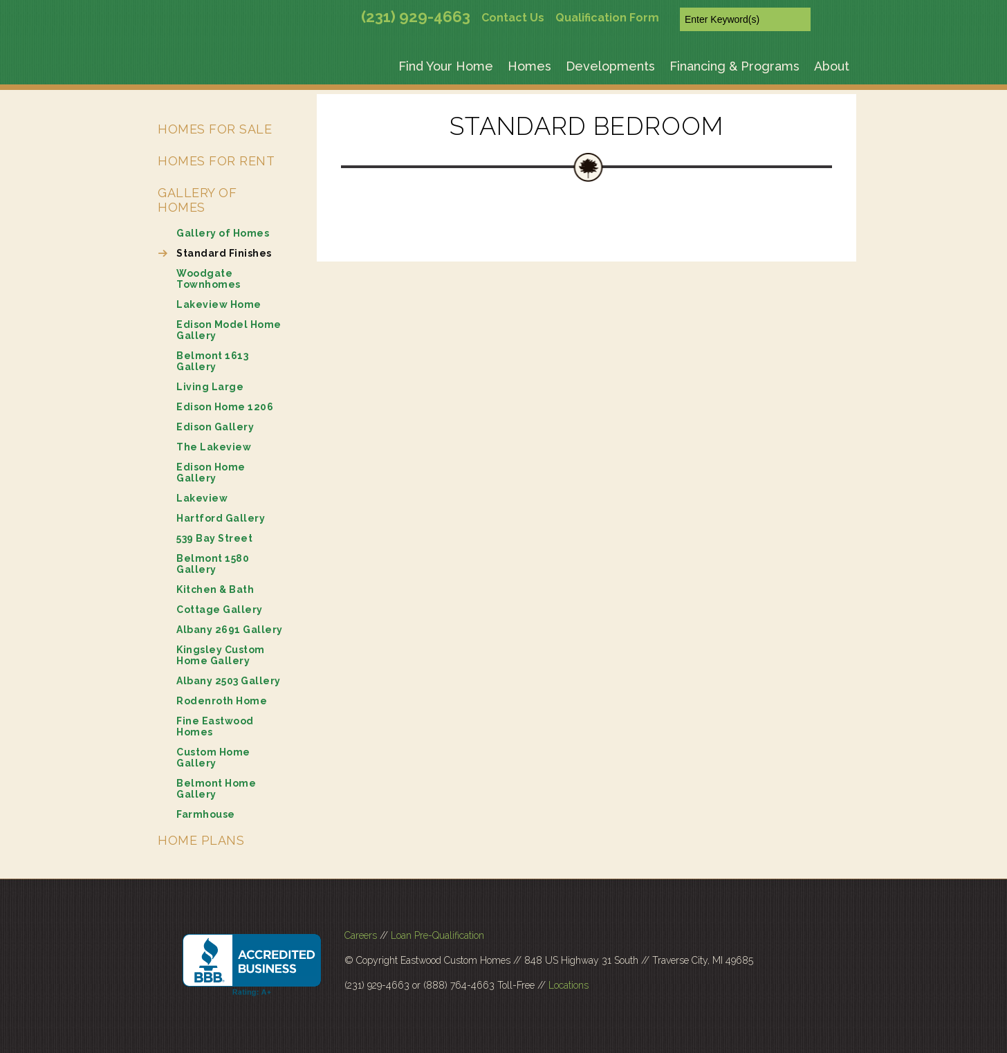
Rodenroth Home (221, 700)
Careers (360, 935)
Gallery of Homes (197, 199)
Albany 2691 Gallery (229, 629)
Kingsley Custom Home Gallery (220, 655)
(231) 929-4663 (415, 17)
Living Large (209, 386)
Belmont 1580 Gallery (212, 564)
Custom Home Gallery (213, 758)
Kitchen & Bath (215, 589)
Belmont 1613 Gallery (212, 361)
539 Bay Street (214, 538)
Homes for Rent (216, 161)
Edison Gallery (215, 426)
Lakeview (202, 498)
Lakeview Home (218, 304)
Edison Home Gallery (211, 472)
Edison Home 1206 (224, 406)
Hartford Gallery (220, 518)
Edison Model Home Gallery (228, 330)
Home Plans (201, 840)
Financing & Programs (734, 66)
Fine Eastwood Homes (215, 726)
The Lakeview (213, 446)
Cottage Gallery (219, 609)
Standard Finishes (224, 253)
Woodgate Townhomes (208, 279)
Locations (568, 985)
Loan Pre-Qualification (437, 935)
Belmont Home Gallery (216, 789)
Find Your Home (445, 66)
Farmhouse (205, 814)
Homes (529, 66)
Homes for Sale (215, 129)
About (831, 66)
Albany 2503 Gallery (228, 680)
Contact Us (512, 17)
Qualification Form (607, 17)
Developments (610, 66)
